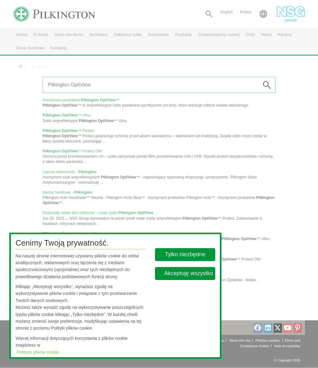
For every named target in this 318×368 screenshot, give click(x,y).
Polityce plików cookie (38, 352)
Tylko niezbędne (185, 254)
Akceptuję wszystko (188, 273)
